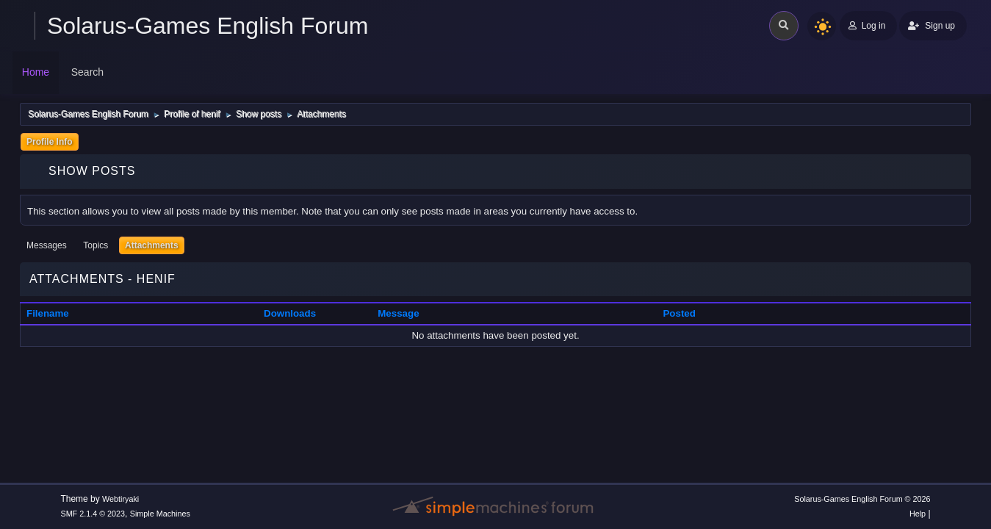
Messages (46, 245)
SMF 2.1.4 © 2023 (92, 513)
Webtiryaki (120, 498)
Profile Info (49, 142)
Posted (679, 313)
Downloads (290, 313)
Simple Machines (160, 513)
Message (398, 313)
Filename (55, 313)
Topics (95, 245)
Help (917, 513)
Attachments (152, 245)
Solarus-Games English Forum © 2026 (862, 498)
